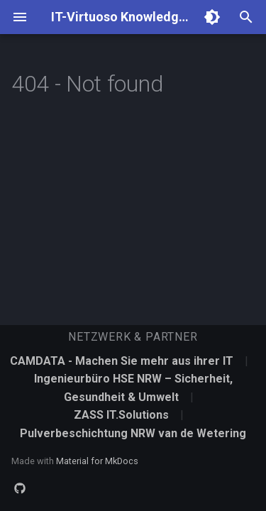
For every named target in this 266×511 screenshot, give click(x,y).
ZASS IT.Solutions (123, 415)
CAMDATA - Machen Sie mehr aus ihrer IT (123, 361)
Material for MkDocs (97, 461)
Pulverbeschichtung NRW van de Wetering (133, 433)
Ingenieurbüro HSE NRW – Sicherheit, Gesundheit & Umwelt (133, 388)
